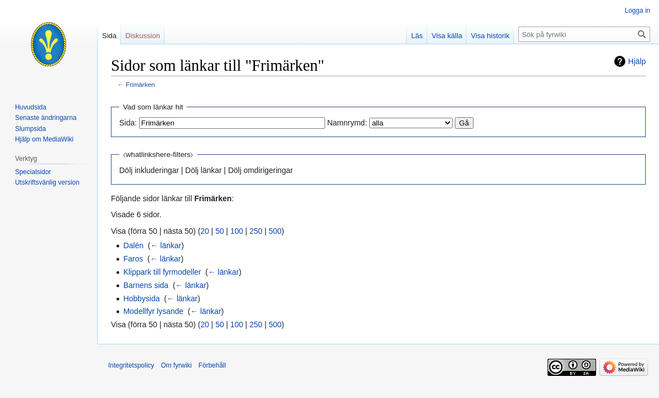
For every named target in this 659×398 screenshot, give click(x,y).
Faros (133, 258)
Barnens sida (145, 285)
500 (275, 231)
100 (236, 231)
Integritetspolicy (131, 365)
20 (204, 231)
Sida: (128, 122)
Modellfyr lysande (153, 311)
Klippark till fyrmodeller (162, 272)
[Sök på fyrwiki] (584, 34)
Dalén (133, 245)
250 (255, 231)
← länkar (165, 245)
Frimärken (140, 84)
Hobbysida (141, 298)
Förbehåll (212, 365)
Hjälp (637, 61)
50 (219, 231)
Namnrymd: (347, 122)
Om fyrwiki (176, 365)
